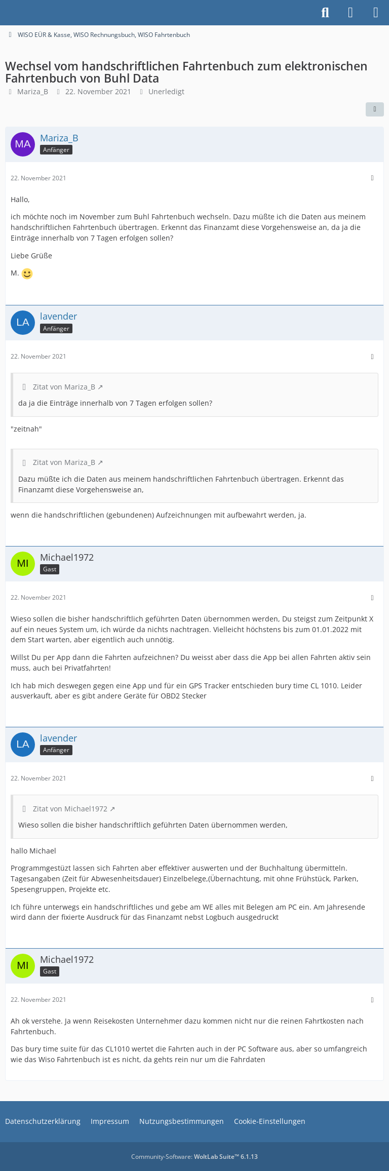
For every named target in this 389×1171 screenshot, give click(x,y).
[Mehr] (372, 178)
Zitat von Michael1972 (70, 808)
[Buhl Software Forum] (5, 13)
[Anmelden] (350, 12)
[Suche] (325, 13)
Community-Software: (194, 1156)
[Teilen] (375, 109)
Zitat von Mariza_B (64, 387)
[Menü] (376, 13)
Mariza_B (32, 91)
